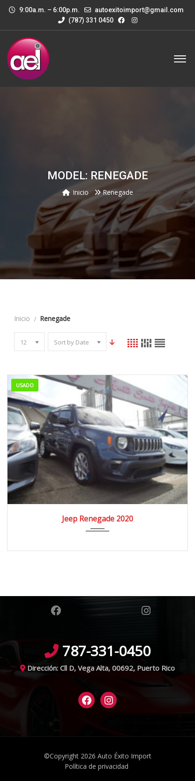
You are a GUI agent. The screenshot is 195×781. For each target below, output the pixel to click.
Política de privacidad (96, 766)
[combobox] (29, 341)
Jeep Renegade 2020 (97, 518)
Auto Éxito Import (124, 755)
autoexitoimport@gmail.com (139, 10)
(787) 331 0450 (85, 20)
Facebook (56, 611)
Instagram (146, 611)
